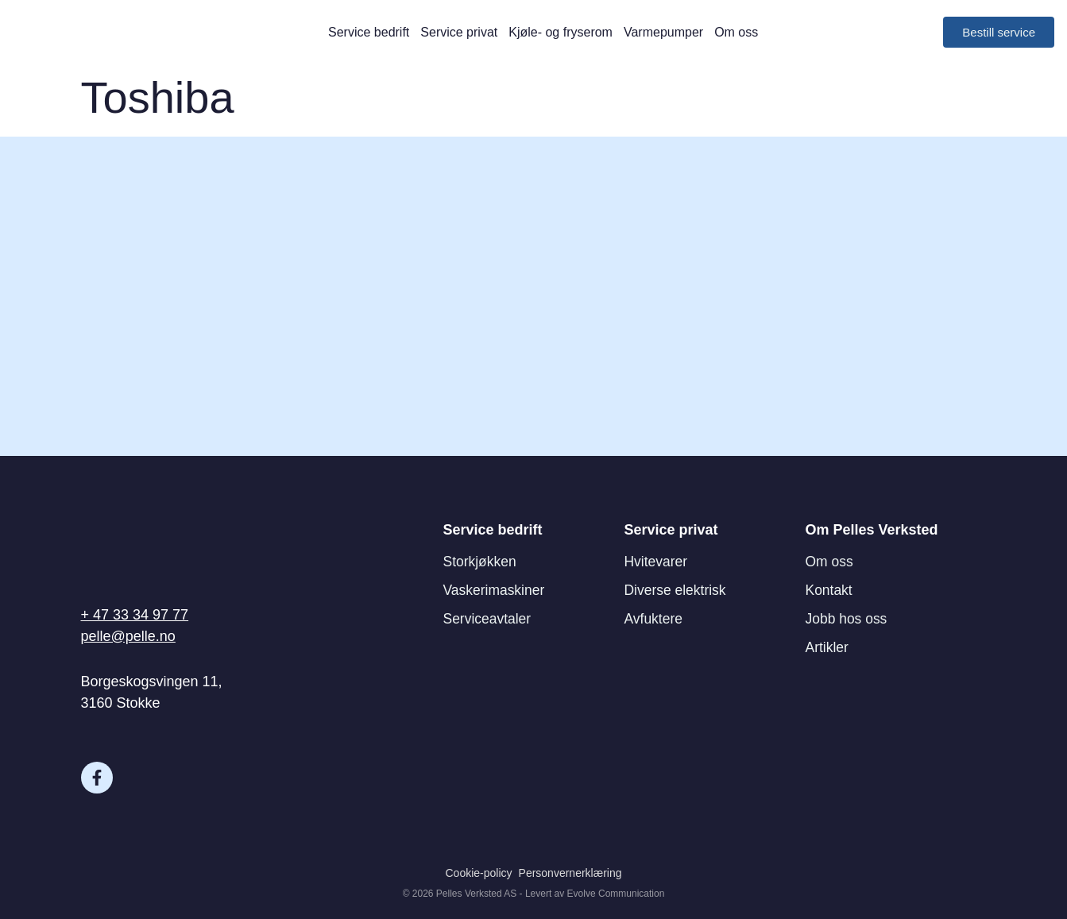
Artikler (828, 647)
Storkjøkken (481, 562)
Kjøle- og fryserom (560, 32)
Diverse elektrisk (676, 590)
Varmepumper (663, 32)
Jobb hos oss (848, 619)
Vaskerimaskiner (495, 590)
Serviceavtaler (488, 619)
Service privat (458, 32)
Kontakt (830, 590)
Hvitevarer (657, 562)
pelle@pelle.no (128, 636)
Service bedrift (368, 32)
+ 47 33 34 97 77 (135, 615)
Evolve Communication (616, 893)
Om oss (736, 32)
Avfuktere (654, 619)
